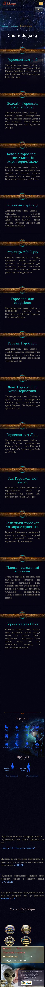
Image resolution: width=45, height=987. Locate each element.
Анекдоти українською (15, 960)
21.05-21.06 (27, 731)
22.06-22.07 (37, 731)
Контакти (27, 956)
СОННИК (19, 865)
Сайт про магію (25, 971)
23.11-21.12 (6, 748)
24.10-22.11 (37, 739)
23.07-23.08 (6, 739)
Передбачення (10, 956)
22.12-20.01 (17, 748)
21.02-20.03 (37, 748)
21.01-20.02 (27, 748)
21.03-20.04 (6, 731)
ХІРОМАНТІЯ (8, 898)
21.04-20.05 (17, 731)
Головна (4, 26)
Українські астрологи (14, 952)
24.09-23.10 (27, 739)
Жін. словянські (32, 776)
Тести (19, 948)
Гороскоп (14, 26)
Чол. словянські (12, 776)
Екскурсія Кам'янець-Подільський (18, 848)
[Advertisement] (22, 685)
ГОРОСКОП (7, 882)
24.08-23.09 (17, 739)
